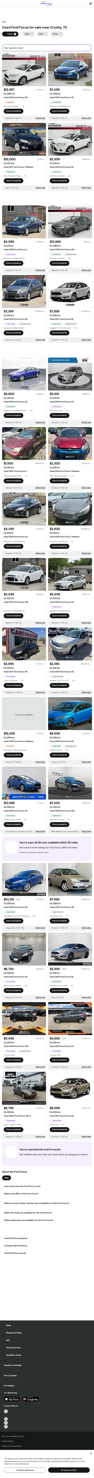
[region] (47, 1463)
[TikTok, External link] (6, 1411)
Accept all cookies (69, 1470)
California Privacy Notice (12, 1446)
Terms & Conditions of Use (13, 1436)
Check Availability (13, 111)
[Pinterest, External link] (6, 1427)
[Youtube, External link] (6, 1419)
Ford (4, 22)
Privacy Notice (7, 1441)
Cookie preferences (25, 1470)
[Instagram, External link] (6, 1423)
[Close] (91, 1453)
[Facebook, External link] (6, 1415)
